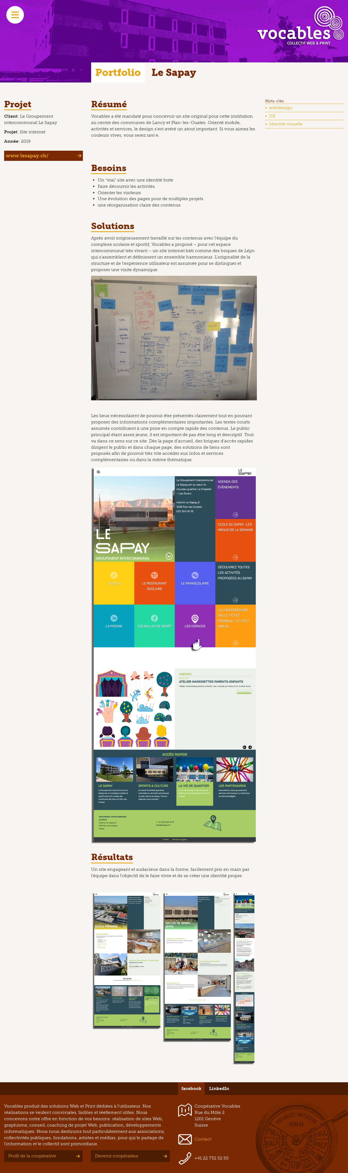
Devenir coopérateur (116, 1155)
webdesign (281, 107)
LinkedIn (219, 1088)
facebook (191, 1088)
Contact (203, 1139)
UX (272, 116)
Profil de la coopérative (32, 1155)
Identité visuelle (285, 123)
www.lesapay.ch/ (27, 156)
